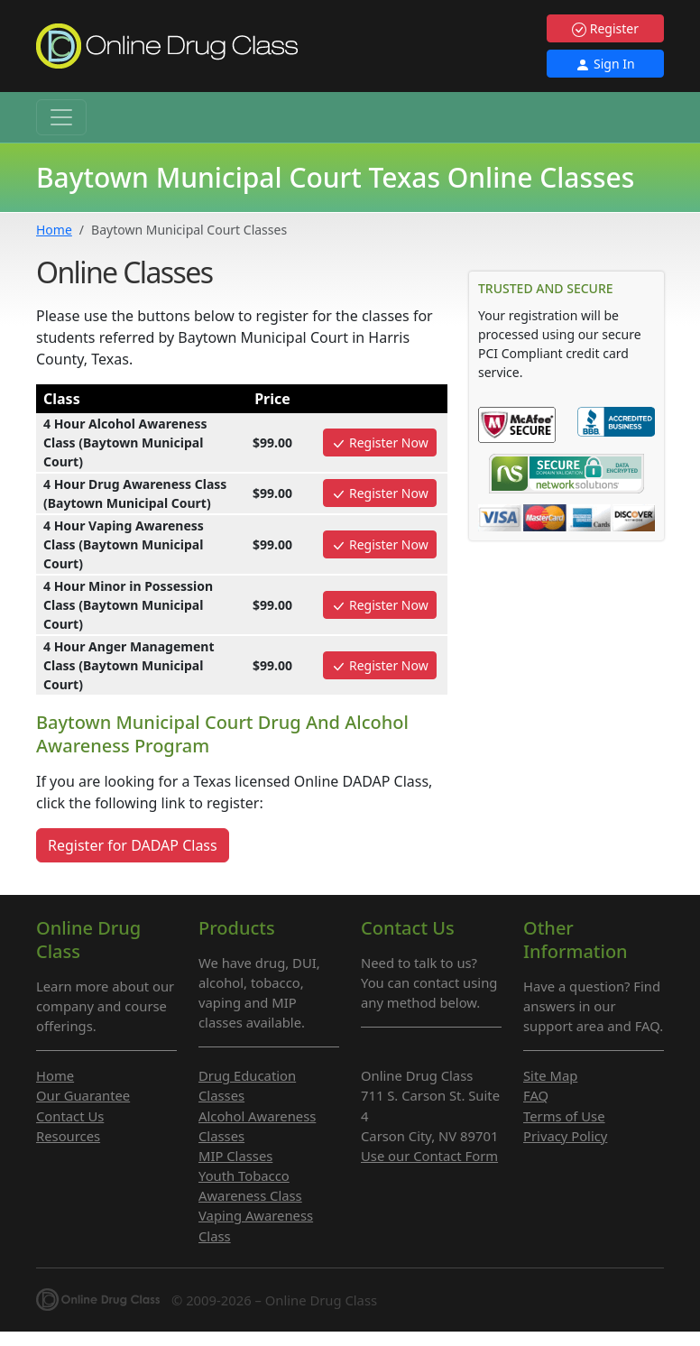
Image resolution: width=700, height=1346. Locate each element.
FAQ (535, 1095)
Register (605, 28)
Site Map (550, 1075)
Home (54, 229)
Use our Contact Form (429, 1156)
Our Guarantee (83, 1095)
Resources (68, 1136)
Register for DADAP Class (132, 845)
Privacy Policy (565, 1136)
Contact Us (70, 1116)
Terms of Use (564, 1116)
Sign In (605, 63)
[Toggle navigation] (61, 117)
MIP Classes (235, 1156)
